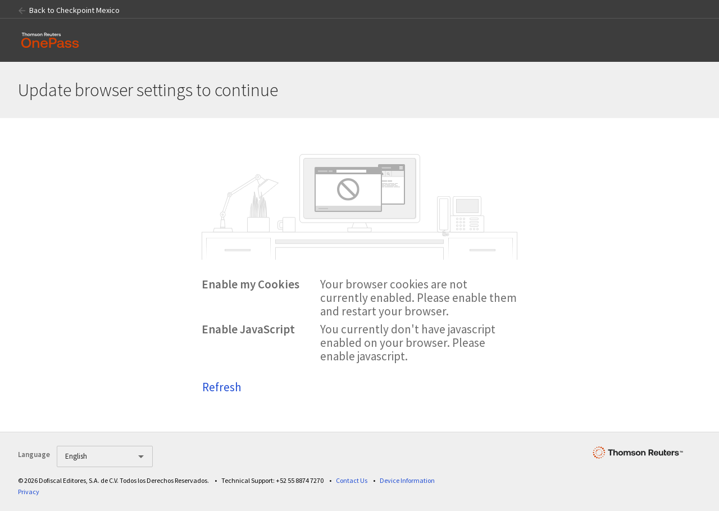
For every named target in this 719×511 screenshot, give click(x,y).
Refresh (222, 387)
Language (34, 454)
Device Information (407, 480)
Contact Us (351, 480)
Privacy (28, 491)
